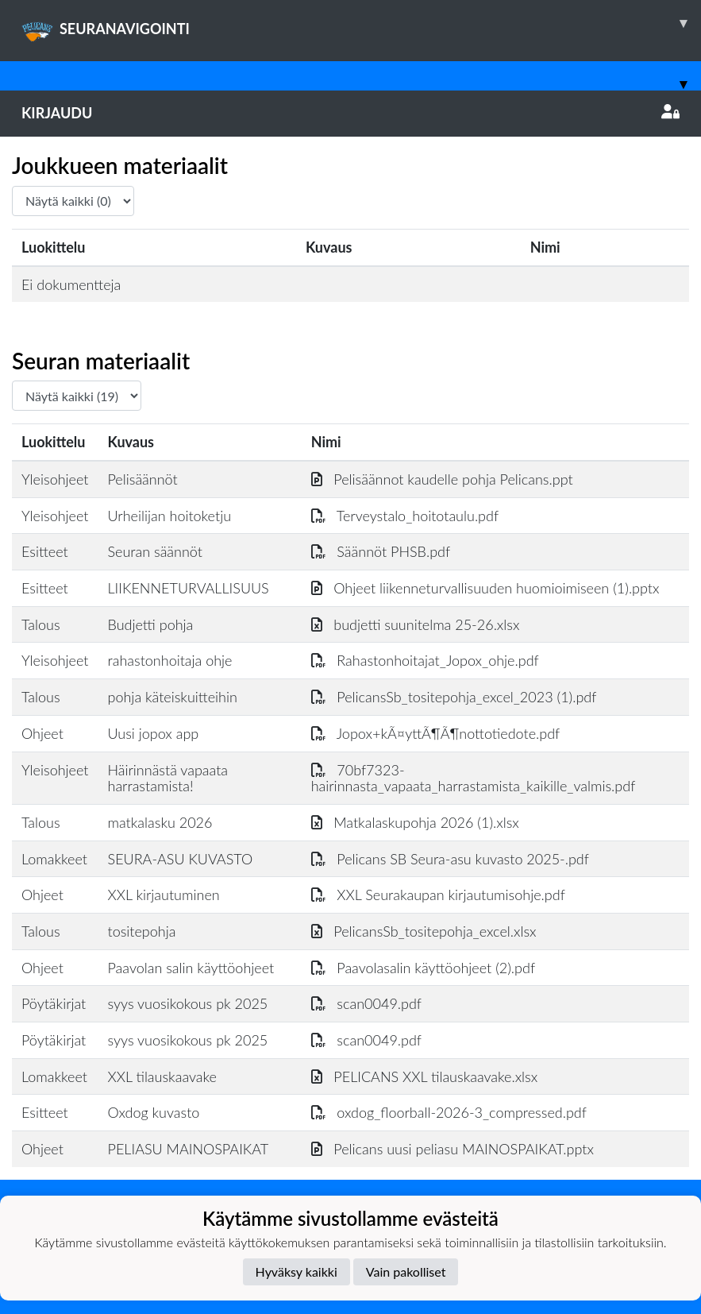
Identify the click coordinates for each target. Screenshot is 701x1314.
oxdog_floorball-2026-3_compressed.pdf (449, 1112)
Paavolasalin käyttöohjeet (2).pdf (423, 967)
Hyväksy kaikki (296, 1271)
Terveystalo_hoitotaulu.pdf (405, 515)
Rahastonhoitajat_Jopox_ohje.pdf (425, 660)
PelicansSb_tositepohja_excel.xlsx (424, 931)
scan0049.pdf (366, 1003)
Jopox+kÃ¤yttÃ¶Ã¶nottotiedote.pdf (435, 733)
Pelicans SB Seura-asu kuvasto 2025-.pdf (450, 859)
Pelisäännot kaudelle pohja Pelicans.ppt (442, 479)
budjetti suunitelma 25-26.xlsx (415, 624)
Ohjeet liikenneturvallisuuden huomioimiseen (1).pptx (485, 588)
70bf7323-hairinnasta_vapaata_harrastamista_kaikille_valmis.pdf (473, 778)
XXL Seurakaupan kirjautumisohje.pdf (438, 894)
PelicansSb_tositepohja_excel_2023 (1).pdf (454, 696)
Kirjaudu (350, 113)
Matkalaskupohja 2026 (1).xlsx (415, 822)
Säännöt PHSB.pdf (381, 551)
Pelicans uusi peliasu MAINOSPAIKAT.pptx (452, 1148)
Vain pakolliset (406, 1271)
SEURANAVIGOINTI (361, 23)
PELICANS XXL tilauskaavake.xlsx (424, 1076)
